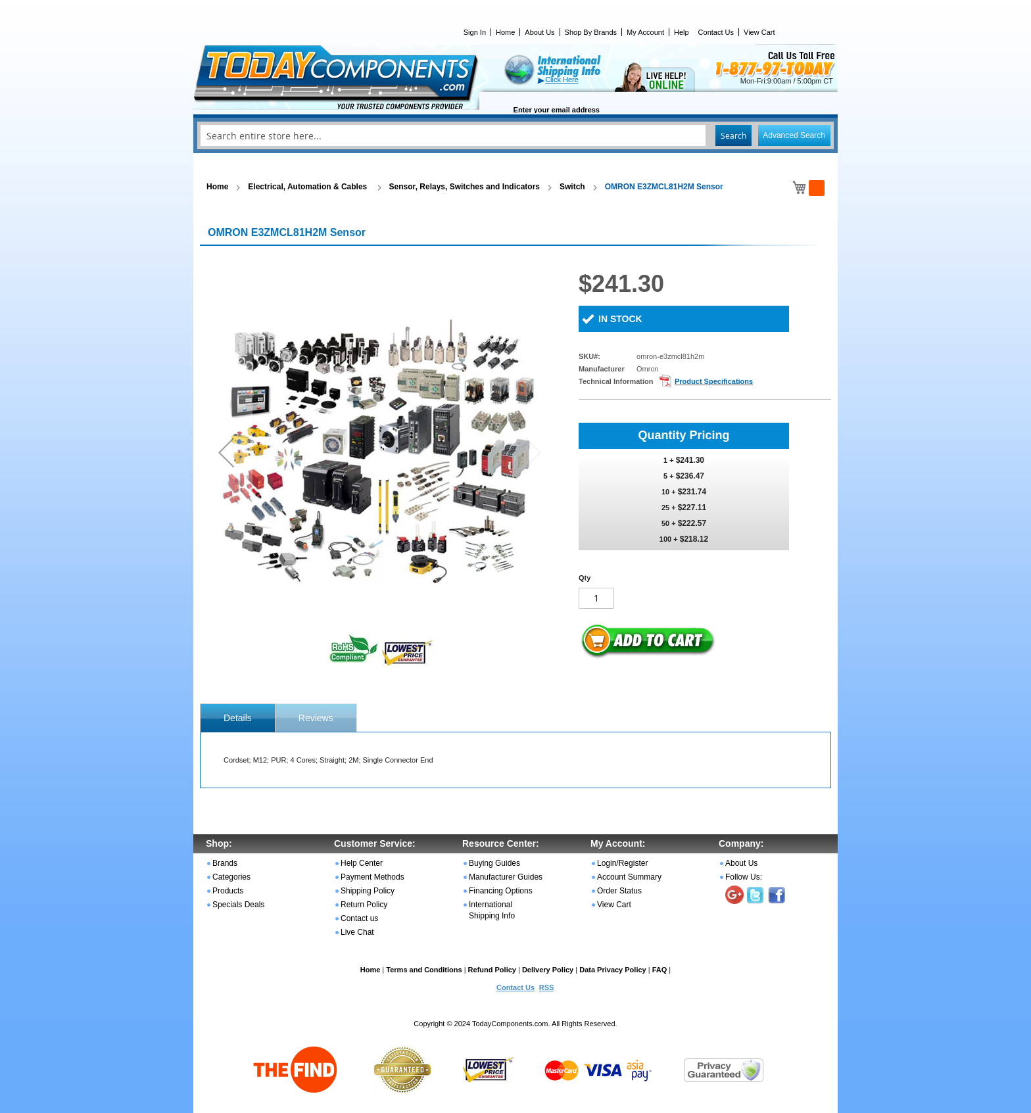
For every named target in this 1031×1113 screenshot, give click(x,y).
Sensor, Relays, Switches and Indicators (464, 186)
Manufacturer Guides (505, 877)
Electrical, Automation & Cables (308, 186)
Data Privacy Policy (612, 970)
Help (681, 32)
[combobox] (515, 135)
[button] (226, 452)
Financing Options (501, 890)
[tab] (238, 717)
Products (227, 890)
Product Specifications (714, 381)
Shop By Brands (591, 32)
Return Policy (364, 904)
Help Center (362, 863)
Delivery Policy (547, 970)
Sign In (475, 32)
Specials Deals (238, 904)
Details (238, 718)
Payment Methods (372, 877)
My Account (645, 32)
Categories (231, 877)
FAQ (659, 970)
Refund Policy (492, 970)
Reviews (316, 718)
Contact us (359, 918)
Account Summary (629, 877)
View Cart (759, 32)
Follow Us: (743, 877)
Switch (572, 186)
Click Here (562, 79)
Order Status (619, 890)
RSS (546, 987)
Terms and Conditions (424, 970)
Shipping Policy (368, 890)
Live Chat (357, 932)
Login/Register (622, 863)
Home (505, 32)
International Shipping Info (492, 910)
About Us (539, 32)
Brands (224, 863)
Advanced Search (794, 135)
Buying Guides (494, 863)
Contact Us (716, 32)
